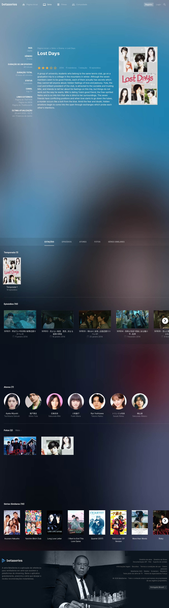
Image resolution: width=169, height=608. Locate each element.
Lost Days (71, 48)
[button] (12, 405)
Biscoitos (135, 566)
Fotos (97, 242)
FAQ (149, 562)
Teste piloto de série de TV (133, 573)
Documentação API (140, 562)
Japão (29, 51)
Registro (148, 4)
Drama (61, 48)
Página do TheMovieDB (22, 105)
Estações (49, 242)
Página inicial (43, 48)
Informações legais (123, 566)
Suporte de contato (160, 562)
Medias (146, 571)
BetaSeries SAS (136, 571)
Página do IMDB (25, 102)
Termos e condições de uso (150, 566)
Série (53, 48)
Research (163, 571)
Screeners (155, 571)
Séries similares (116, 242)
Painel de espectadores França (155, 573)
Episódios (67, 242)
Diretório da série (145, 559)
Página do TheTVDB (23, 100)
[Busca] (164, 4)
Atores (83, 242)
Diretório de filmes (160, 559)
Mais (17, 430)
